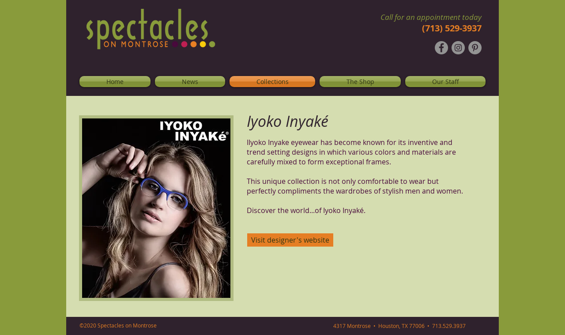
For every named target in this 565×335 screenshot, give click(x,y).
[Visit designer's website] (290, 240)
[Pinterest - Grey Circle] (475, 47)
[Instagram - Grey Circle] (458, 47)
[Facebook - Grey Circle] (441, 47)
